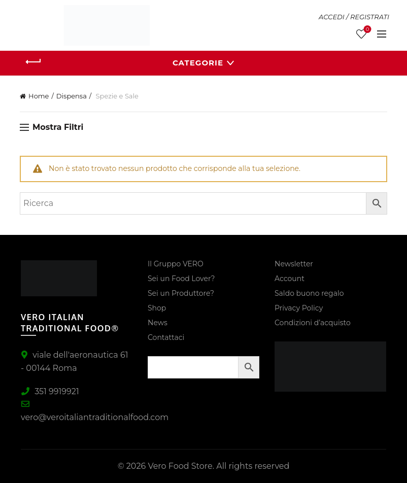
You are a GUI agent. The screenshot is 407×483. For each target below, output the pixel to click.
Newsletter (294, 263)
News (157, 322)
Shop (157, 308)
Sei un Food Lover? (181, 278)
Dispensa (71, 96)
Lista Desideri (366, 29)
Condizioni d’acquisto (313, 322)
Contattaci (166, 337)
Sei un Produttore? (181, 293)
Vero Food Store (180, 466)
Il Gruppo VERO (176, 263)
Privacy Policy (299, 308)
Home (38, 96)
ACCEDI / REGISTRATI (354, 17)
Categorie (198, 62)
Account (289, 278)
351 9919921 (50, 391)
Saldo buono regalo (309, 293)
